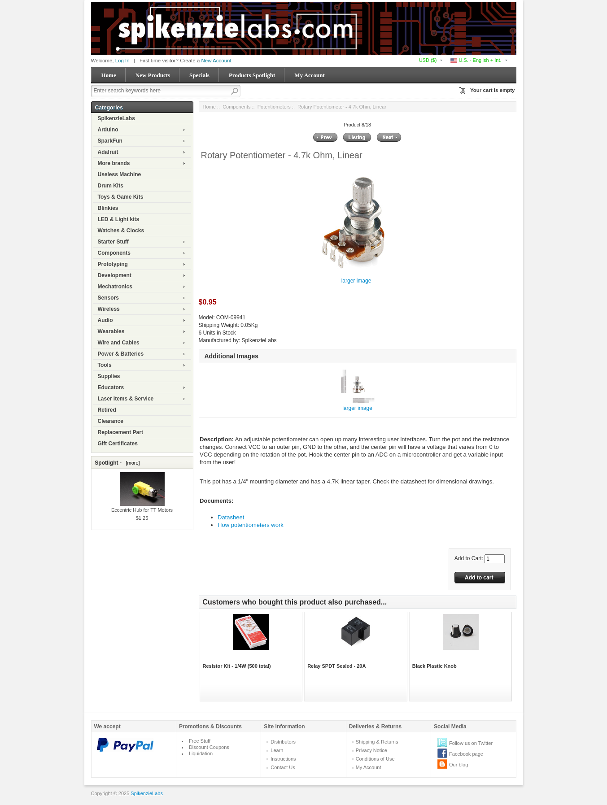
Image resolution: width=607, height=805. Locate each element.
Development (114, 275)
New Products (152, 75)
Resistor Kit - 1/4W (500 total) (237, 666)
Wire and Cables (119, 342)
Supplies (109, 376)
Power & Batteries (121, 354)
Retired (107, 410)
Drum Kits (110, 186)
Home (108, 75)
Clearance (110, 421)
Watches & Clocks (121, 230)
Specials (199, 75)
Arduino (108, 129)
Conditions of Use (375, 758)
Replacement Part (120, 432)
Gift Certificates (118, 443)
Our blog (458, 764)
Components (114, 253)
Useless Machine (119, 174)
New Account (216, 60)
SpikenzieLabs (116, 118)
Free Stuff (199, 741)
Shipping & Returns (377, 741)
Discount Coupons (209, 747)
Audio (105, 320)
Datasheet (231, 517)
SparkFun (110, 141)
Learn (277, 750)
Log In (122, 60)
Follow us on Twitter (471, 743)
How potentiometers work (251, 525)
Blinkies (108, 208)
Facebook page (466, 754)
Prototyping (113, 264)
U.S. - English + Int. (475, 60)
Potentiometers (274, 106)
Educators (111, 387)
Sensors (108, 298)
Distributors (283, 741)
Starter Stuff (113, 242)
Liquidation (201, 753)
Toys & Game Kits (121, 197)
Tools (105, 365)
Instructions (283, 758)
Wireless (109, 309)
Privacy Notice (371, 750)
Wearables (111, 331)
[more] (131, 463)
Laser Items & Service (126, 399)
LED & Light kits (119, 219)
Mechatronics (115, 286)
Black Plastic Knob (434, 666)
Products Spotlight (252, 75)
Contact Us (283, 767)
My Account (309, 75)
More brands (114, 163)
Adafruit (108, 152)
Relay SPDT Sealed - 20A (336, 666)
